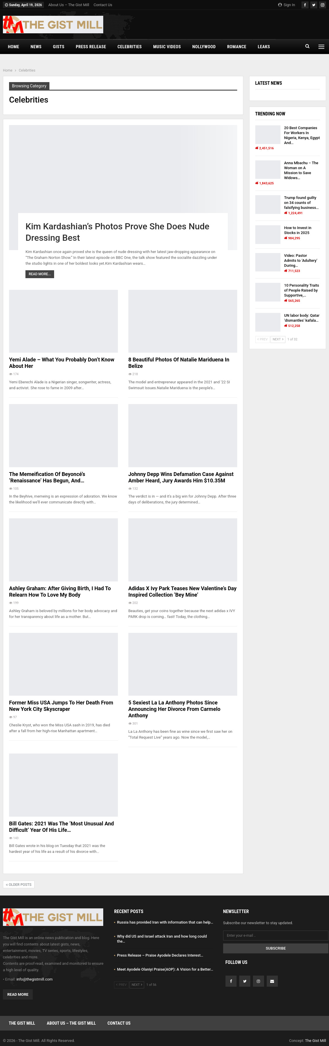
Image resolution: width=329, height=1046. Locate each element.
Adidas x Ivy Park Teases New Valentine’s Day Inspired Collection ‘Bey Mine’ (182, 591)
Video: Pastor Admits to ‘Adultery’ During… (300, 260)
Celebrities (130, 46)
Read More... (40, 274)
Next (278, 339)
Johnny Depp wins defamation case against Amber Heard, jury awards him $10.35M (181, 477)
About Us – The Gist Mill (68, 5)
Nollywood (204, 46)
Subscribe (276, 948)
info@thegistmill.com (34, 979)
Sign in (286, 5)
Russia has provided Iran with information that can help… (165, 922)
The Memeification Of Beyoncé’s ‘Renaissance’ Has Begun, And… (47, 477)
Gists (58, 46)
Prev (262, 339)
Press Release (91, 46)
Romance (237, 46)
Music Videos (167, 46)
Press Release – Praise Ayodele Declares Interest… (160, 955)
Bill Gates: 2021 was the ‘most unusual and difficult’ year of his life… (61, 826)
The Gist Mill (22, 1023)
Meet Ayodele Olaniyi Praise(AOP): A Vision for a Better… (165, 969)
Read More (17, 994)
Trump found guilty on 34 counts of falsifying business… (301, 202)
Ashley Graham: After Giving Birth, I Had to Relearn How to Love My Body (60, 591)
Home (13, 46)
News (36, 46)
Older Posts (19, 885)
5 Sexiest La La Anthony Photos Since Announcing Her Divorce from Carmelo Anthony (174, 708)
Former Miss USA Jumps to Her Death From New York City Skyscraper (61, 705)
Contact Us (103, 5)
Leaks (264, 46)
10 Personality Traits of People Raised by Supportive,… (301, 290)
